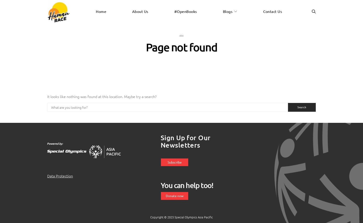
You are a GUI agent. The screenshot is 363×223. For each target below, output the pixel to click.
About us (140, 11)
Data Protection (60, 175)
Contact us (272, 11)
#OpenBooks (185, 11)
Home (101, 11)
